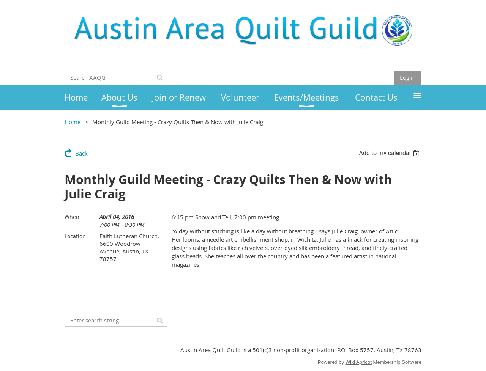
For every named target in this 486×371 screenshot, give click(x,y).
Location (75, 236)
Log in (408, 77)
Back (81, 153)
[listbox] (390, 153)
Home (72, 122)
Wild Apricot (359, 362)
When (72, 216)
